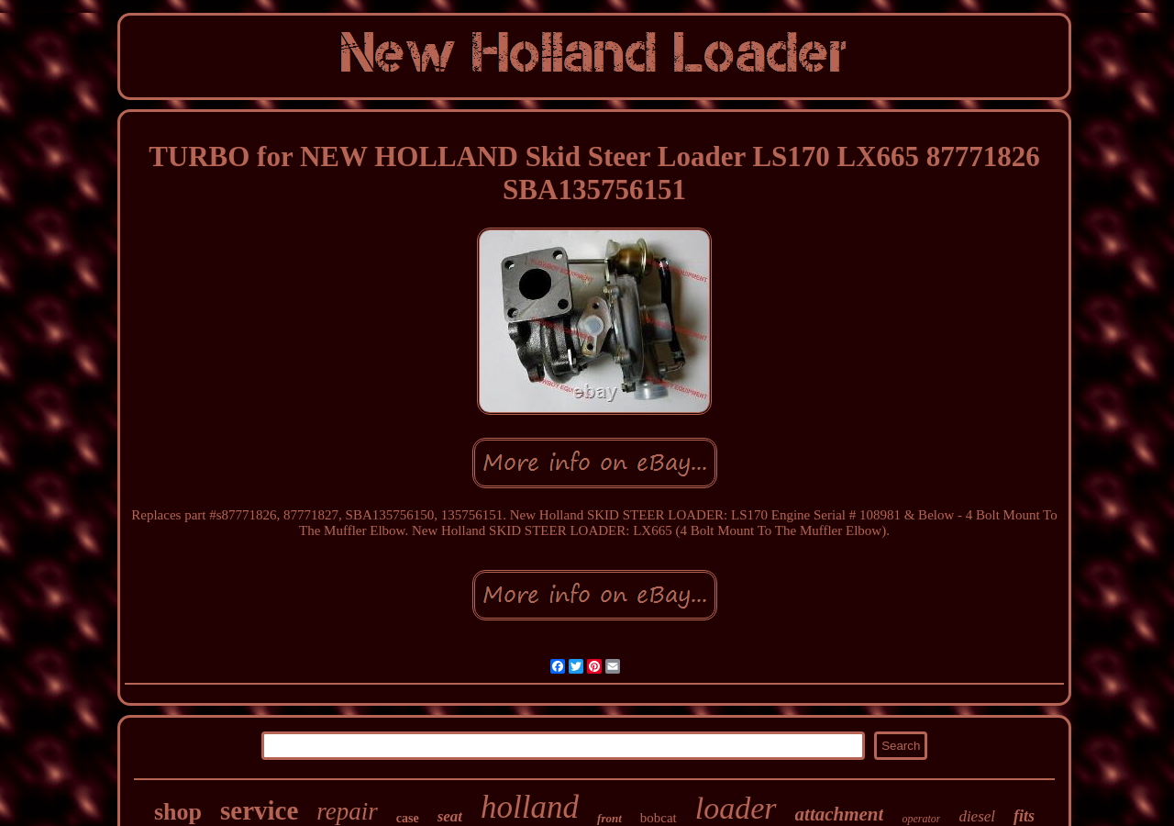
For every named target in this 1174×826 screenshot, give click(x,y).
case (407, 818)
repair (347, 811)
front (609, 818)
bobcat (658, 817)
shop (178, 811)
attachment (839, 814)
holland (530, 807)
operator (921, 818)
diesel (976, 816)
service (259, 810)
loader (736, 808)
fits (1024, 816)
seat (449, 816)
